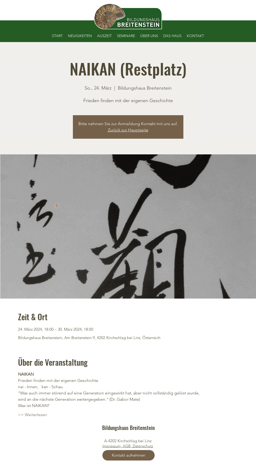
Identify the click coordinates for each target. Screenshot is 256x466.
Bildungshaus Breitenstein (128, 428)
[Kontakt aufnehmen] (128, 455)
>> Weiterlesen (32, 414)
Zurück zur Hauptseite (128, 129)
